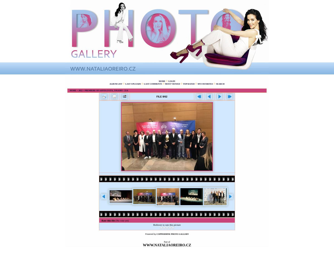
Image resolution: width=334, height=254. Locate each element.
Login (171, 81)
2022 (80, 90)
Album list (115, 84)
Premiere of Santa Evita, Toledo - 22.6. (106, 90)
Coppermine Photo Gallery (173, 234)
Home (162, 81)
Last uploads (133, 84)
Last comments (153, 84)
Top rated (189, 84)
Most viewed (172, 84)
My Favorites (205, 84)
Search (220, 84)
